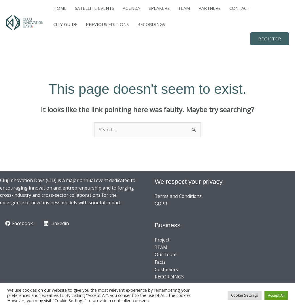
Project (162, 240)
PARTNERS (177, 8)
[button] (269, 38)
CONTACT (201, 8)
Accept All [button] (276, 295)
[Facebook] (19, 223)
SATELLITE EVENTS (85, 8)
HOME (57, 8)
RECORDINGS (64, 24)
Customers (166, 269)
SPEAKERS (138, 8)
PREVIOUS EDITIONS (261, 8)
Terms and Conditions (179, 196)
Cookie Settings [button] (244, 295)
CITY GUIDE (225, 8)
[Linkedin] (56, 223)
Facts (160, 262)
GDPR (161, 204)
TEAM (157, 8)
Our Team (166, 254)
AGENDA (116, 8)
